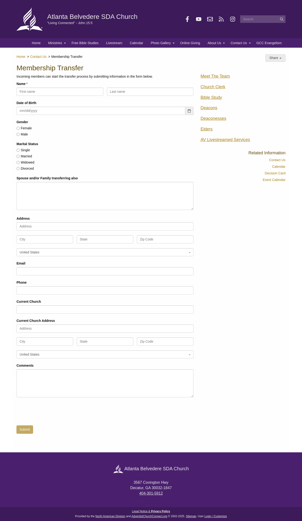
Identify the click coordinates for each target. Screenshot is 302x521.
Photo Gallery (161, 43)
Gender (22, 122)
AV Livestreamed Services (225, 139)
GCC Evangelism (269, 43)
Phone (22, 282)
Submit (25, 429)
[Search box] (262, 19)
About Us (214, 43)
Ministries (55, 43)
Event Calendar (274, 180)
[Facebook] (187, 19)
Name (21, 84)
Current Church (29, 301)
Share (275, 58)
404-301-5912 (151, 493)
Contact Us (239, 43)
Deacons (209, 107)
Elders (207, 129)
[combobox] (105, 252)
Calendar (136, 43)
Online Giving (190, 43)
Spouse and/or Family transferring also (47, 178)
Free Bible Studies (84, 43)
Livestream (114, 43)
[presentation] (52, 412)
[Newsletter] (210, 19)
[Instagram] (232, 19)
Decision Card (275, 173)
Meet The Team (215, 76)
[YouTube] (198, 19)
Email (21, 263)
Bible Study (211, 97)
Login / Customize (216, 516)
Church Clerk (213, 86)
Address (23, 218)
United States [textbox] (29, 252)
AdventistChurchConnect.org (149, 516)
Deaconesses (213, 118)
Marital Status (27, 144)
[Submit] (281, 19)
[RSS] (221, 19)
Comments (25, 365)
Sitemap (191, 516)
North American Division (110, 516)
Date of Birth (26, 103)
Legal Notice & (151, 511)
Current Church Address (36, 321)
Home (36, 43)
